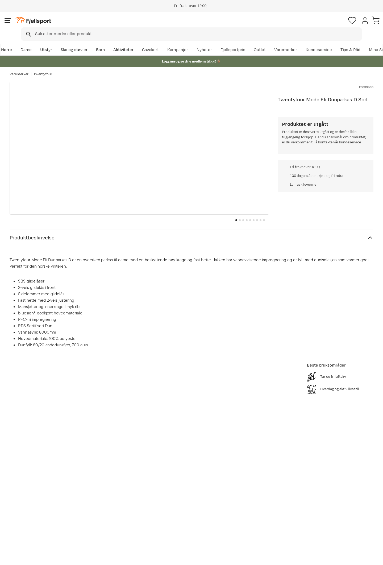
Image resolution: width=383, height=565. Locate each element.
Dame (34, 41)
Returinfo (24, 503)
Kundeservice (360, 41)
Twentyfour (43, 69)
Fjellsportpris (274, 41)
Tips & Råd (25, 512)
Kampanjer (219, 41)
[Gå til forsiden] (36, 25)
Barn (109, 41)
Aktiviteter (132, 41)
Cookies (373, 557)
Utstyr (55, 41)
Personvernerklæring (315, 557)
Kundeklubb (173, 495)
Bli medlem (351, 441)
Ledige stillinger (177, 512)
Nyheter (246, 41)
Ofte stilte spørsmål (34, 486)
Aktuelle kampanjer (107, 486)
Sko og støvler (83, 41)
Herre (15, 41)
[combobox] (196, 25)
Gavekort (97, 512)
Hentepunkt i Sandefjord (38, 521)
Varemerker (327, 41)
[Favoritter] (336, 25)
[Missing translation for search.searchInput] (91, 25)
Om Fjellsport (175, 486)
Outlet (301, 41)
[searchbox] (202, 25)
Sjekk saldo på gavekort (37, 495)
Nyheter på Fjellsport (108, 495)
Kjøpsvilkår (349, 557)
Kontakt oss (26, 529)
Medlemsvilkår (176, 503)
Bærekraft (172, 521)
